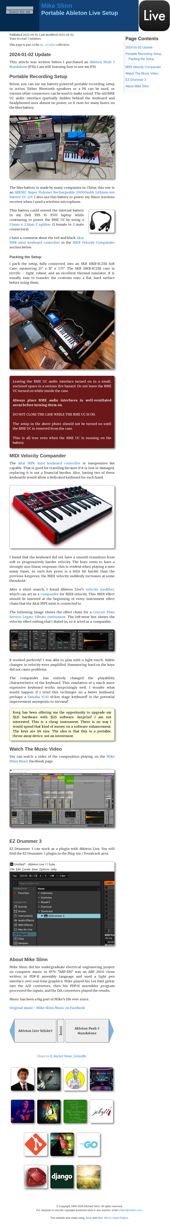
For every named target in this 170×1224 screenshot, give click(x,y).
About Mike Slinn (137, 86)
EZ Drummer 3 (135, 79)
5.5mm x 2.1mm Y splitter (30, 225)
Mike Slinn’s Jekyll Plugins (113, 1218)
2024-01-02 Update (139, 47)
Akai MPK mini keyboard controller (49, 463)
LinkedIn (79, 1056)
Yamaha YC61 (38, 697)
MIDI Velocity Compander (94, 243)
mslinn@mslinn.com (130, 1210)
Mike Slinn (56, 5)
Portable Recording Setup (143, 54)
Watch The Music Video (141, 73)
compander (49, 594)
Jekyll (88, 1218)
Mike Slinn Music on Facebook (60, 1008)
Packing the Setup (141, 59)
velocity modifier (100, 589)
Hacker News (62, 1056)
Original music (21, 1008)
